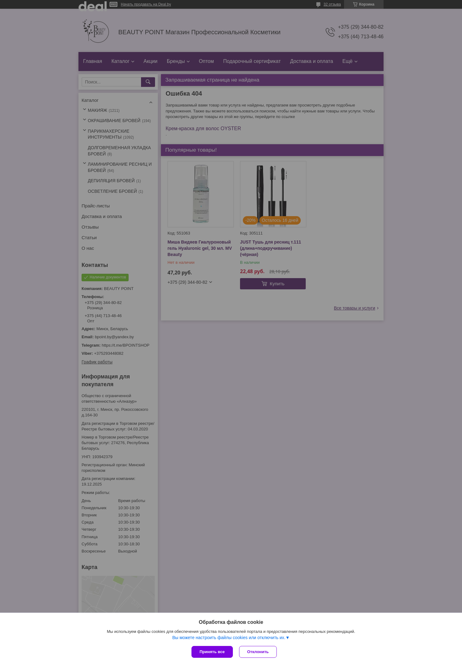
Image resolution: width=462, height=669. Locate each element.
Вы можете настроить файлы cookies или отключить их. (228, 637)
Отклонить (258, 651)
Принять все (212, 651)
